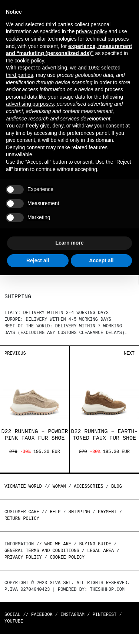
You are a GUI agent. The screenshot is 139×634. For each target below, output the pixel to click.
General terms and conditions (41, 551)
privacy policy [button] (91, 31)
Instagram (72, 614)
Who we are (57, 544)
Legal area (100, 551)
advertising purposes (30, 104)
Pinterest (105, 614)
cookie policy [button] (29, 61)
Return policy (21, 518)
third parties (19, 75)
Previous (15, 353)
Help (55, 512)
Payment (107, 512)
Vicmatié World (23, 486)
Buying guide (95, 544)
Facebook (42, 614)
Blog (116, 486)
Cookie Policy (67, 557)
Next (129, 353)
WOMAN (59, 486)
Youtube (13, 621)
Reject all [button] (37, 260)
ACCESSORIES (88, 486)
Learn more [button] (69, 243)
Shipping (79, 512)
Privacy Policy (23, 557)
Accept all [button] (101, 260)
